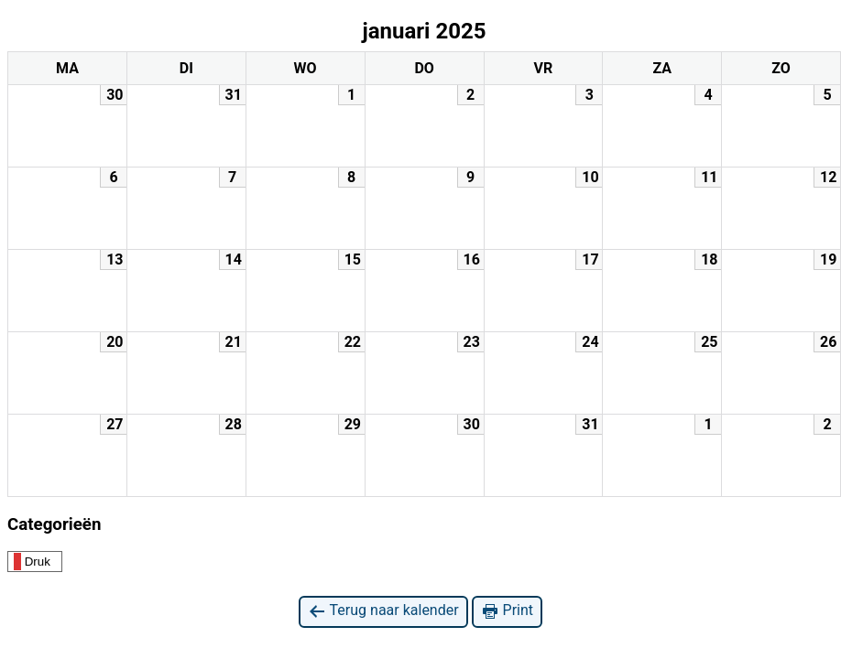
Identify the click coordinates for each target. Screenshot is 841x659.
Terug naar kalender (383, 611)
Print (507, 611)
